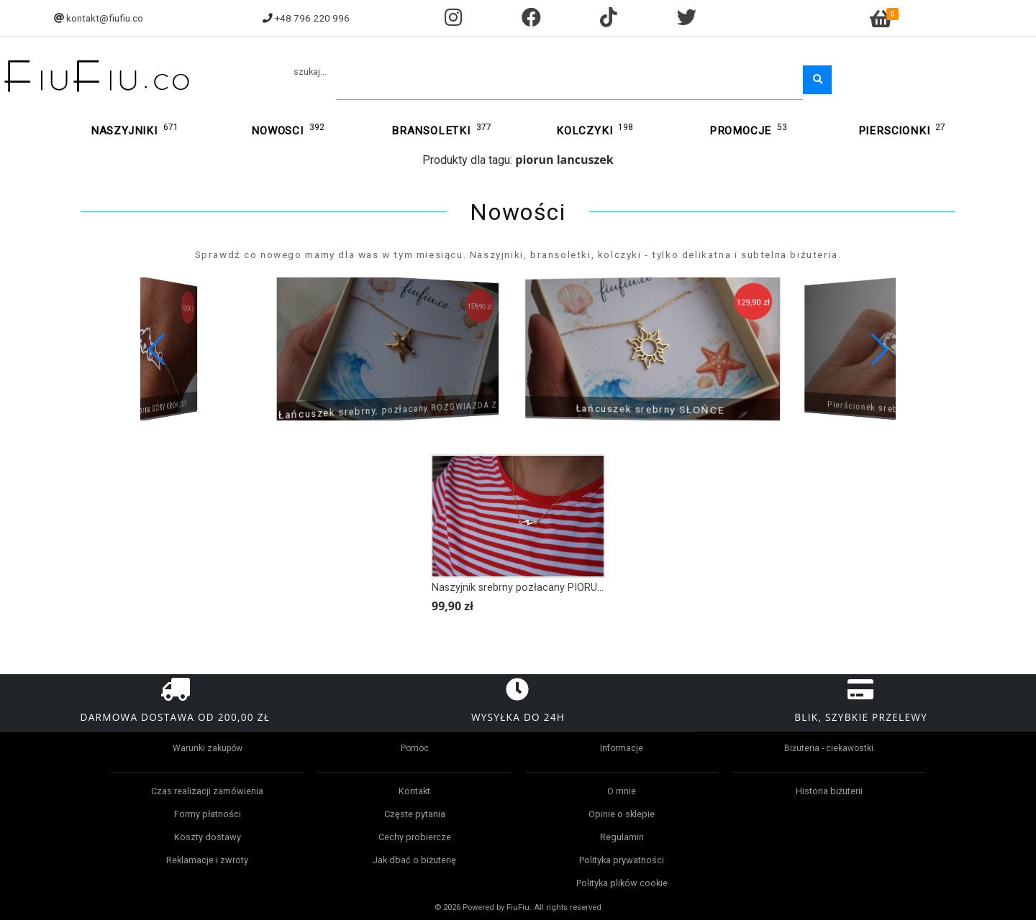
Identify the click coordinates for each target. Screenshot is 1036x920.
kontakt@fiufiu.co (104, 18)
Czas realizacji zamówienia (207, 791)
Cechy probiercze (414, 837)
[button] (879, 349)
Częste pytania (414, 814)
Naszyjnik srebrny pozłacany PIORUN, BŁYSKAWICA (553, 587)
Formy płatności (207, 814)
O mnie (621, 791)
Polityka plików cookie (622, 883)
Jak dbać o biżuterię (414, 860)
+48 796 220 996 (312, 18)
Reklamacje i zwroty (207, 860)
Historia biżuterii (829, 791)
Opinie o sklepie (622, 814)
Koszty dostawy (207, 837)
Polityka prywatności (621, 860)
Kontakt (414, 791)
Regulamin (622, 837)
